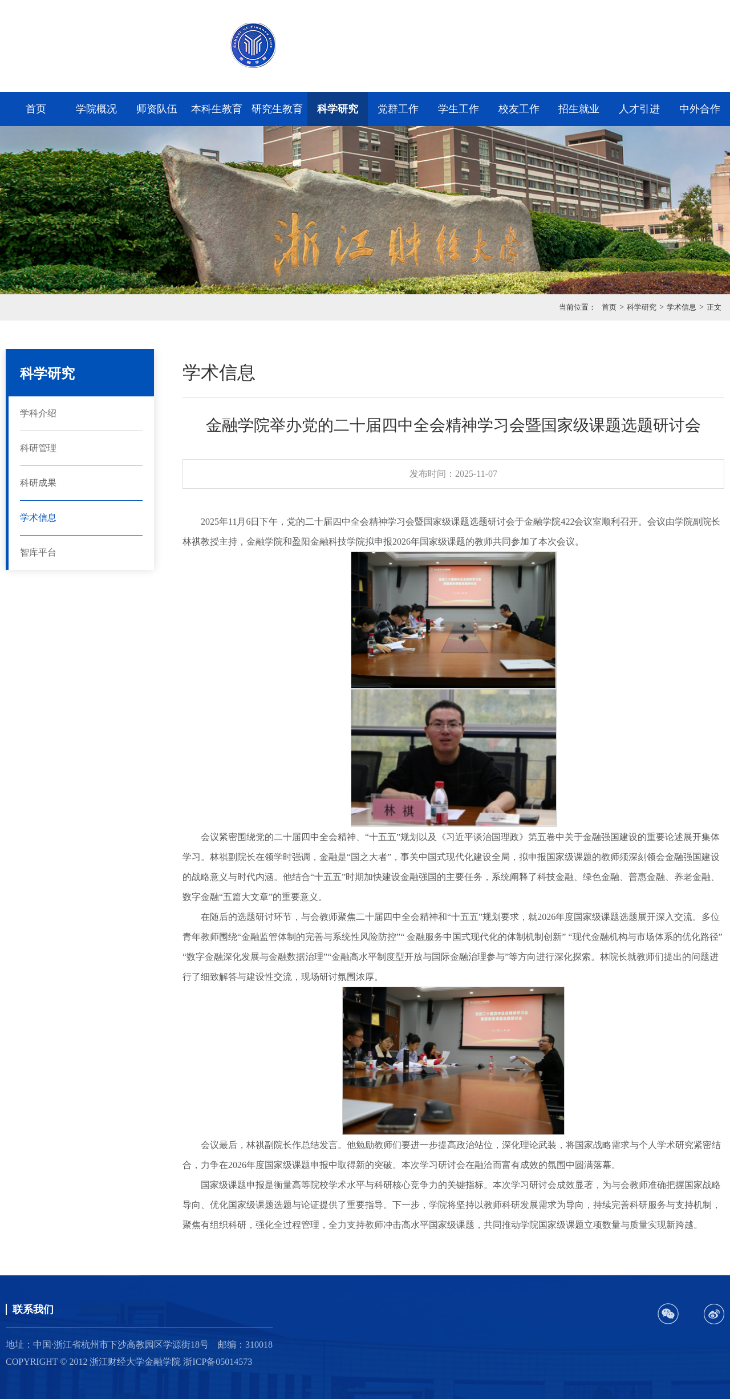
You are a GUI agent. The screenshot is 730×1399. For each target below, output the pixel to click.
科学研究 (337, 109)
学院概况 (96, 109)
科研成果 (38, 483)
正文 (714, 307)
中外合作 (699, 109)
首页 (36, 109)
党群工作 (398, 109)
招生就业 (578, 109)
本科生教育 (216, 109)
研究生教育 (277, 109)
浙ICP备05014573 (217, 1361)
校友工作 (519, 109)
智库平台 (38, 552)
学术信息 (681, 307)
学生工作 (458, 109)
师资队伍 (156, 109)
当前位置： (577, 307)
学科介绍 (38, 413)
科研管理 (38, 448)
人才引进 (639, 109)
